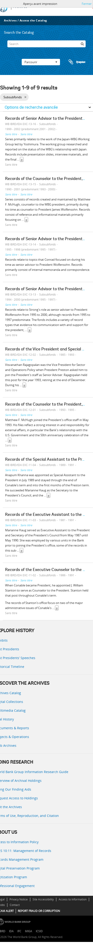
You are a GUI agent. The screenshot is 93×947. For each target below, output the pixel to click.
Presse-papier (76, 62)
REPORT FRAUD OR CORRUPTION (39, 911)
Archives (10, 20)
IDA (11, 931)
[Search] (46, 43)
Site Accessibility (43, 899)
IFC (19, 931)
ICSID (39, 931)
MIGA (28, 931)
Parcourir (40, 62)
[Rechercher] (82, 43)
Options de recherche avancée (31, 107)
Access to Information (73, 899)
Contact (15, 905)
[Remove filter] (25, 97)
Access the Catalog (33, 20)
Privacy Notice (18, 899)
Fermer (87, 4)
